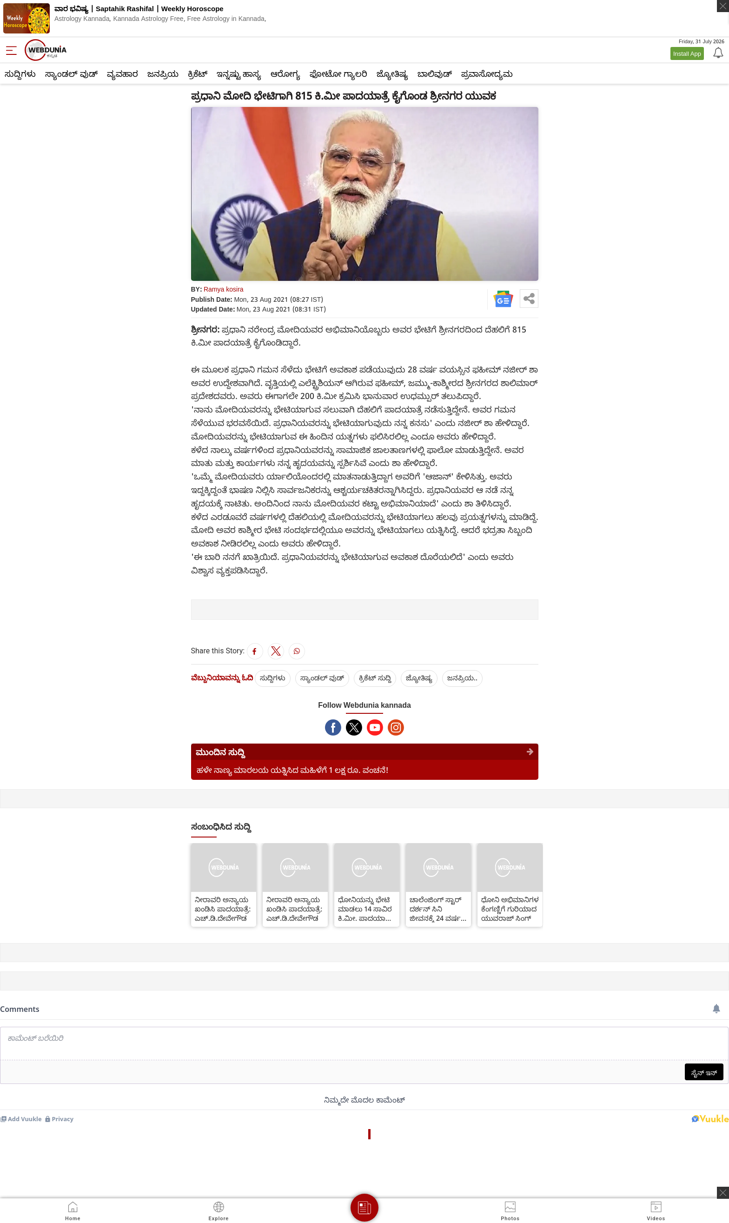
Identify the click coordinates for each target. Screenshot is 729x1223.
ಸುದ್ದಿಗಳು (20, 73)
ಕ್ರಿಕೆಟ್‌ (197, 73)
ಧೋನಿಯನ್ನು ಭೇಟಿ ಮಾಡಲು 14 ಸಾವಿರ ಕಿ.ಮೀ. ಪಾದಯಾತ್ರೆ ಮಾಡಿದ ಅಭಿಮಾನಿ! (365, 909)
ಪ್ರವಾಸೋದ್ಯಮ (487, 73)
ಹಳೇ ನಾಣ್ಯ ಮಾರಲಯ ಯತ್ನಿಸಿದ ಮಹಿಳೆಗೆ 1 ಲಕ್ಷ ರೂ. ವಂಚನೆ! (293, 769)
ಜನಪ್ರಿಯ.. (462, 677)
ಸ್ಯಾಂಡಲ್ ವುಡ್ (71, 73)
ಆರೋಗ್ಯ (285, 73)
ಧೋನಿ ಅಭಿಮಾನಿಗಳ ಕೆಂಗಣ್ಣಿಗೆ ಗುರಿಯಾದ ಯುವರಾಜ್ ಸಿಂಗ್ (510, 909)
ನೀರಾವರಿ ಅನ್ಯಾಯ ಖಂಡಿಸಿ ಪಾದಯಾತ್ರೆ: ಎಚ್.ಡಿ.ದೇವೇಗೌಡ (223, 909)
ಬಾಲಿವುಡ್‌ (435, 73)
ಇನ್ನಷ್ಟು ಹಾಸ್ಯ (239, 73)
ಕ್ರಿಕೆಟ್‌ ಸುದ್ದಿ (375, 677)
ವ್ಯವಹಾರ (122, 73)
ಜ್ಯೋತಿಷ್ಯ (392, 73)
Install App (687, 53)
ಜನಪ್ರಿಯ (163, 73)
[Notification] (717, 52)
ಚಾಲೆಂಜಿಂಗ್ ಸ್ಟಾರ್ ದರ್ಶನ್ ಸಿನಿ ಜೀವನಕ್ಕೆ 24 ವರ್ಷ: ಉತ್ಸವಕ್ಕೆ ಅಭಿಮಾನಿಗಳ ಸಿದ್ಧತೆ (437, 909)
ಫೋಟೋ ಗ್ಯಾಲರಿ (338, 73)
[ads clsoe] (723, 1193)
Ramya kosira (224, 289)
